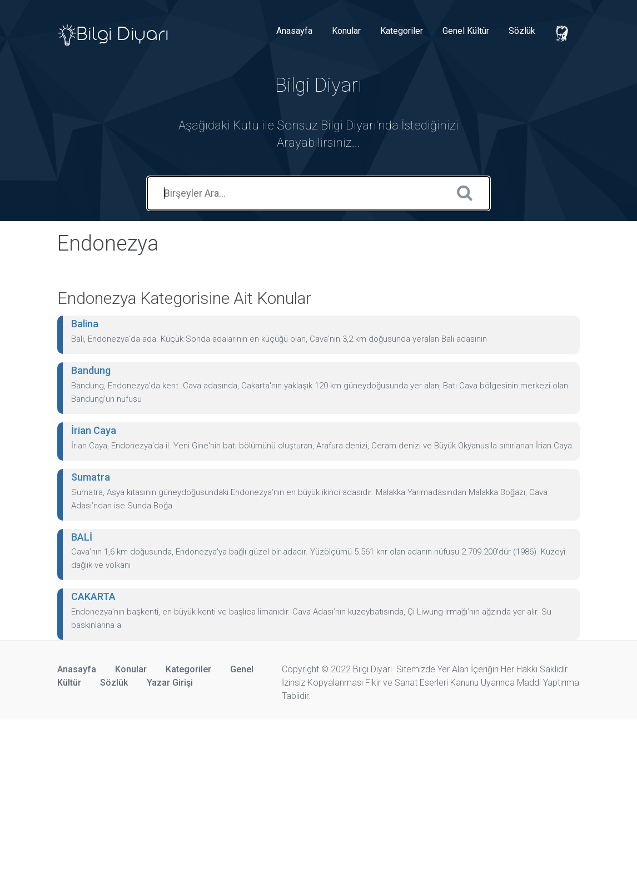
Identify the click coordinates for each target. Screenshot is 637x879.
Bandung (91, 370)
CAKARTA (93, 596)
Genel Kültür (465, 31)
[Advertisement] (318, 797)
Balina (84, 323)
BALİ (81, 537)
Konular (346, 31)
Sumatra (90, 477)
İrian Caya (93, 430)
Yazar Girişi (170, 682)
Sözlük (522, 31)
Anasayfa (294, 31)
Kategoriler (401, 31)
